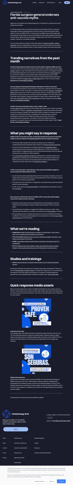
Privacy (4, 457)
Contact (5, 448)
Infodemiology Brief (39, 438)
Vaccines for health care (20, 443)
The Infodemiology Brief (16, 12)
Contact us (50, 417)
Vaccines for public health (20, 448)
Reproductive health (19, 457)
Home (4, 438)
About (60, 2)
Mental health (17, 462)
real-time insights (49, 43)
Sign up (67, 2)
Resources (41, 2)
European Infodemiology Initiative (42, 453)
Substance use (18, 453)
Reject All (51, 481)
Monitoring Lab (51, 2)
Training (34, 2)
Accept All (61, 481)
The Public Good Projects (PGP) (61, 421)
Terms (4, 453)
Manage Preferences (40, 481)
